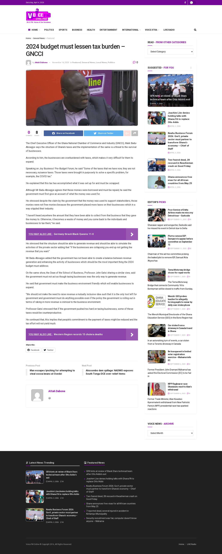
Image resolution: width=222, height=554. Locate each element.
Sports (63, 30)
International (130, 30)
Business (77, 30)
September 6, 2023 (176, 364)
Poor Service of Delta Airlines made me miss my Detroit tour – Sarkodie (180, 213)
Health (91, 30)
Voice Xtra (151, 30)
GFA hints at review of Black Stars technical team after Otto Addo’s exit (61, 475)
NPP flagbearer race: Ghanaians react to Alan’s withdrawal (180, 387)
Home (33, 30)
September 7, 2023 (176, 277)
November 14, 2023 (60, 62)
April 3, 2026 (156, 104)
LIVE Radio (169, 30)
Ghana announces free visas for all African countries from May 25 (180, 180)
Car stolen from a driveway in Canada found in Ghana (180, 328)
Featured (50, 38)
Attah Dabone (41, 62)
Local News (101, 62)
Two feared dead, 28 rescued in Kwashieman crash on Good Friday (180, 162)
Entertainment (108, 30)
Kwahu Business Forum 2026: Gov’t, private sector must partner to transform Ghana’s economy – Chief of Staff (111, 489)
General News (39, 38)
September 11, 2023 (177, 219)
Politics (49, 30)
